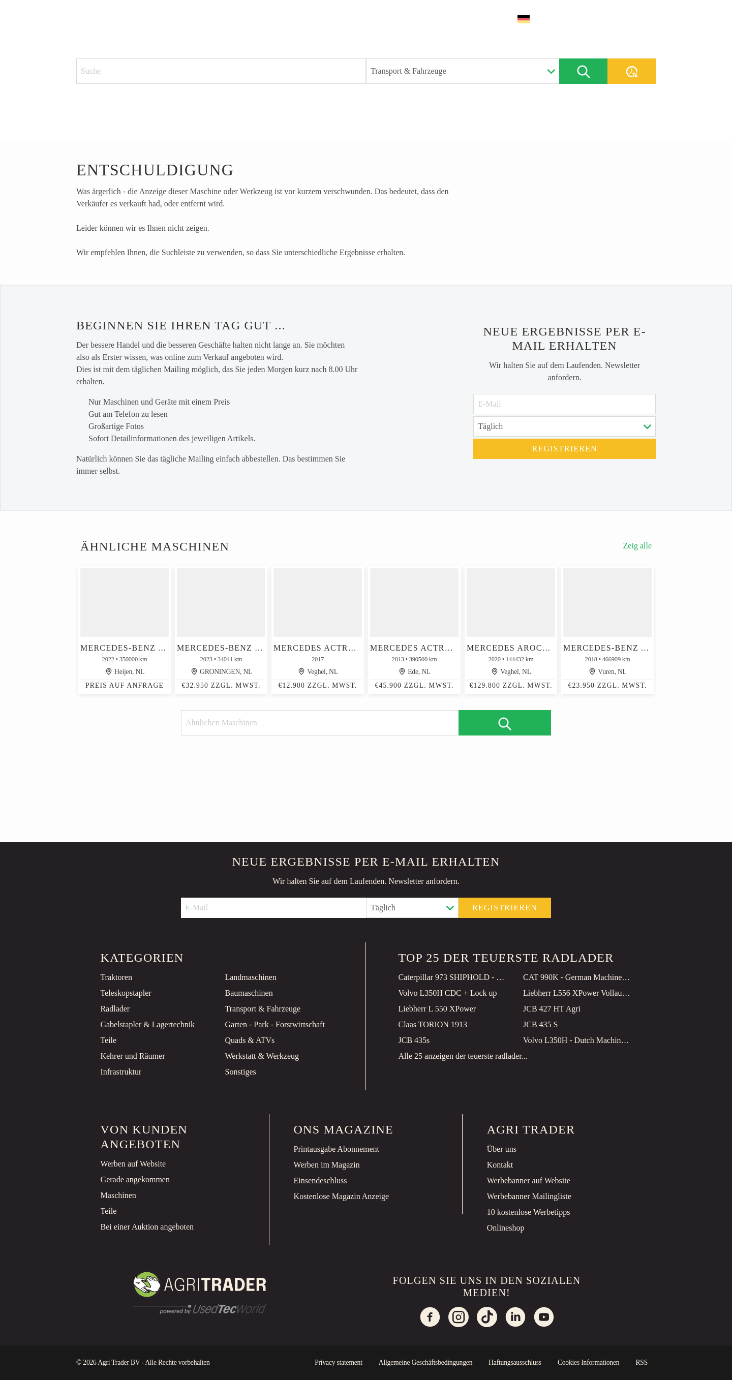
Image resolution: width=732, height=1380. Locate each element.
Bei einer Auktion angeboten (147, 1226)
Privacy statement (338, 1362)
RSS (641, 1362)
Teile (108, 1040)
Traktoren (116, 977)
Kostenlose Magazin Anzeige (341, 1196)
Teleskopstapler (125, 993)
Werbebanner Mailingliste (529, 1196)
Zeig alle (637, 545)
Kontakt (500, 1164)
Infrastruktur (120, 1071)
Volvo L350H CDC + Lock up (448, 993)
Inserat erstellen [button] (607, 19)
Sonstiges (240, 1071)
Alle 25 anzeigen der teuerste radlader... (463, 1056)
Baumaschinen (248, 993)
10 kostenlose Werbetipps (528, 1212)
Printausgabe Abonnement (336, 1149)
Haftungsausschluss (515, 1362)
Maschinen (118, 1195)
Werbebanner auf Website (528, 1180)
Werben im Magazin (327, 1164)
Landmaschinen (250, 977)
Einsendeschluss (320, 1180)
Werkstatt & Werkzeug (262, 1056)
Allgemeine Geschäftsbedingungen (425, 1362)
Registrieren (564, 448)
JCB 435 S (540, 1024)
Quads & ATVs (249, 1040)
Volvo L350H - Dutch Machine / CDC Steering (577, 1040)
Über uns (501, 1149)
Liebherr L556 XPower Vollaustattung (577, 993)
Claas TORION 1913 (433, 1024)
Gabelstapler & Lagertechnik (147, 1024)
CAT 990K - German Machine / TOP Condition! (577, 977)
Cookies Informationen (589, 1362)
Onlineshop (506, 1227)
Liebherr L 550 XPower (437, 1008)
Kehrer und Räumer (132, 1056)
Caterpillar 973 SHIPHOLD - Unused (453, 977)
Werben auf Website (133, 1163)
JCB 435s (414, 1040)
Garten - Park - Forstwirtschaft (274, 1024)
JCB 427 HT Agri (552, 1008)
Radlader (115, 1008)
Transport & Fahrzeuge (262, 1008)
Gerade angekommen (135, 1179)
